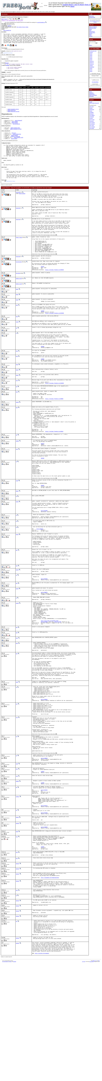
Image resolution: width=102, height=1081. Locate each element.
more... (91, 45)
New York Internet (5, 1079)
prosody (91, 52)
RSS (98, 1078)
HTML (94, 1078)
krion (17, 382)
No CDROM (92, 115)
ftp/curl (14, 138)
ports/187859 (44, 565)
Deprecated (92, 109)
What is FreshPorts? (93, 26)
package (7, 68)
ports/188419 (40, 586)
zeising (17, 349)
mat (16, 356)
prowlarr (20, 27)
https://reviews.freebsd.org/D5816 (54, 474)
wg (16, 639)
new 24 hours (92, 122)
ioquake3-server (15, 113)
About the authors (93, 28)
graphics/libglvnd (15, 142)
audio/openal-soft (18, 143)
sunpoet (17, 439)
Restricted (92, 113)
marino (17, 554)
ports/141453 (44, 913)
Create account (92, 17)
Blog (90, 34)
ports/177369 (58, 693)
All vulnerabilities (95, 81)
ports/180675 (44, 659)
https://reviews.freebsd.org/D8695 (54, 436)
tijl (16, 508)
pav (16, 825)
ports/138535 (44, 930)
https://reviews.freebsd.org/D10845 (54, 418)
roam (17, 870)
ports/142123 (44, 886)
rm (16, 767)
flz (16, 1005)
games (6, 19)
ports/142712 (44, 905)
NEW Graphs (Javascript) (94, 103)
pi (16, 361)
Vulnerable (92, 116)
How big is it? (92, 31)
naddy (17, 761)
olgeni (17, 397)
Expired (91, 118)
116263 (42, 952)
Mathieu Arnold (19, 303)
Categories (91, 92)
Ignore (91, 111)
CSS (96, 1078)
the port (6, 65)
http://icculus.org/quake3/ (42, 1071)
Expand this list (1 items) (10, 191)
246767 (42, 290)
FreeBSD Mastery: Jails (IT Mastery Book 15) (77, 4)
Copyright (83, 1079)
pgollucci (17, 894)
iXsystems (9, 1079)
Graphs (91, 101)
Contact (91, 36)
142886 (42, 878)
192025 (42, 537)
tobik (17, 330)
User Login (92, 16)
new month (92, 128)
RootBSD (14, 1079)
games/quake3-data (15, 133)
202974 (42, 488)
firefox (91, 53)
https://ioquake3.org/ (7, 30)
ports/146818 (44, 851)
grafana (27, 27)
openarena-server (15, 115)
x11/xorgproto (16, 128)
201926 (42, 505)
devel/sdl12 (15, 127)
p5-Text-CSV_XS (93, 51)
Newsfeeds (92, 96)
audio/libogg (14, 141)
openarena (13, 114)
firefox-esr (92, 61)
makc (17, 710)
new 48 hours (92, 123)
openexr (91, 65)
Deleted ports (92, 93)
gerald (17, 531)
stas (16, 1033)
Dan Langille (92, 1079)
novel (17, 494)
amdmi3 (17, 484)
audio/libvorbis (17, 139)
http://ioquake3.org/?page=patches (50, 986)
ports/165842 (44, 782)
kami (17, 427)
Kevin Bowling (19, 284)
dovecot (23, 27)
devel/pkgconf (18, 125)
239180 (42, 377)
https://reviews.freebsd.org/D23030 (54, 340)
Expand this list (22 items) (7, 55)
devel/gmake (15, 126)
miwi (17, 862)
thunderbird (92, 66)
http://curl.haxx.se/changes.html (49, 692)
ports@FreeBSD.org (41, 22)
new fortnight (92, 126)
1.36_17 (3, 19)
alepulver (17, 925)
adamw (17, 403)
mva (17, 786)
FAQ (90, 30)
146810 (42, 866)
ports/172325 (44, 693)
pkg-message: (4, 176)
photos (72, 6)
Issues (91, 29)
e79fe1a (9, 26)
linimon (17, 918)
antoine (17, 633)
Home (91, 91)
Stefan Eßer (18, 203)
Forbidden (92, 112)
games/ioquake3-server (16, 134)
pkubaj (17, 313)
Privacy (91, 33)
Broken (91, 108)
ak (16, 570)
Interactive (92, 121)
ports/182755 (44, 644)
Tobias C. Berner (19, 256)
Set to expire (92, 119)
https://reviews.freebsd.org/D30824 (54, 294)
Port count (92, 106)
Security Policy (92, 32)
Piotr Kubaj (18, 298)
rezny (17, 414)
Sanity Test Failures (93, 95)
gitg (17, 27)
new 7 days (92, 125)
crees (17, 803)
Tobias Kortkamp (22, 204)
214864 (42, 391)
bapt (17, 610)
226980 (42, 337)
